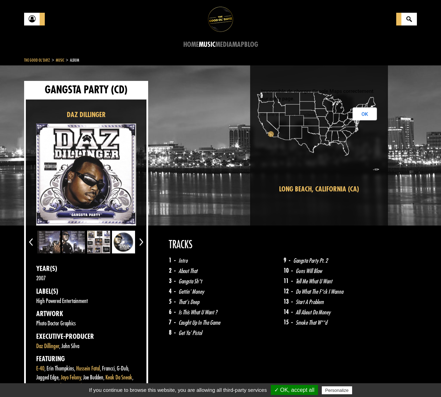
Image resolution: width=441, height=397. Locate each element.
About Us (110, 380)
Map (238, 44)
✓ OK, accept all (294, 390)
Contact (41, 379)
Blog (251, 44)
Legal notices (78, 380)
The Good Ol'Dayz (37, 60)
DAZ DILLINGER (86, 114)
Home (191, 44)
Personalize (337, 390)
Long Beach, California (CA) (319, 189)
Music (207, 44)
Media (223, 44)
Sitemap (138, 380)
